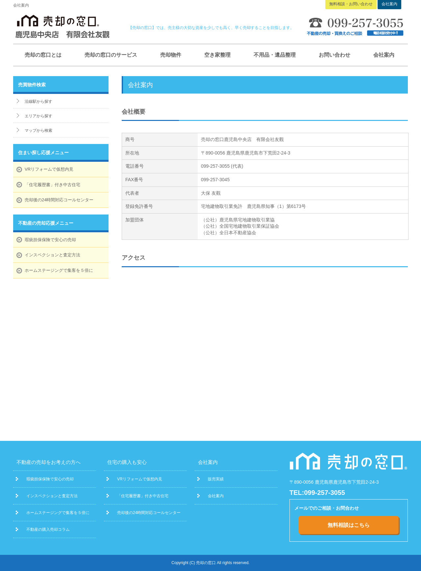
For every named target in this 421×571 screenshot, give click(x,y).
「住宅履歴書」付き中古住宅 (52, 184)
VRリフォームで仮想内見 (49, 169)
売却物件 (170, 55)
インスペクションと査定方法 (52, 254)
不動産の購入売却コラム (48, 529)
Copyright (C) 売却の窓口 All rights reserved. (210, 562)
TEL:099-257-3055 (317, 492)
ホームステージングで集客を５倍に (59, 270)
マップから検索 (38, 130)
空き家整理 (217, 55)
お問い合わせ (334, 55)
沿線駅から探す (38, 101)
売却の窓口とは (43, 55)
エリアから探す (38, 116)
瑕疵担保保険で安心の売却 (50, 239)
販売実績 (216, 479)
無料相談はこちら (349, 525)
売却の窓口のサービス (111, 55)
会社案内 (383, 55)
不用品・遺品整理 (275, 55)
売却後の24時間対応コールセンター (59, 199)
